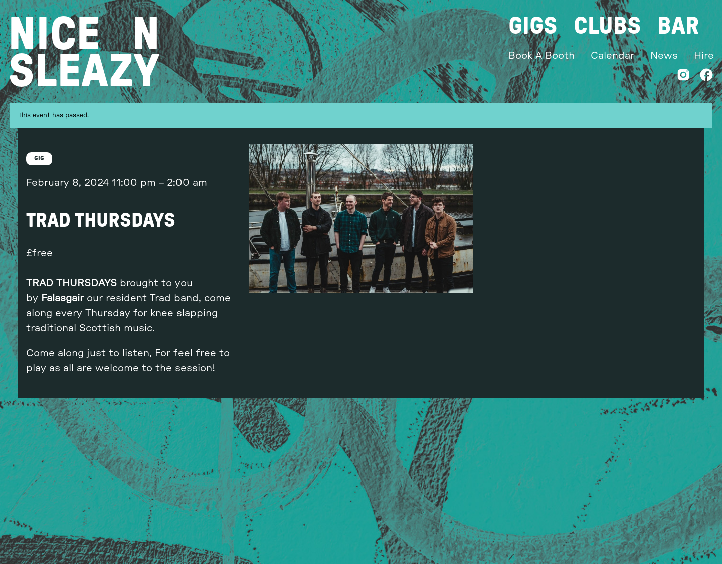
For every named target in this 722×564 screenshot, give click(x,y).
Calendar (612, 56)
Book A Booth (541, 56)
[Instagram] (683, 77)
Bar (678, 26)
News (664, 56)
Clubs (607, 26)
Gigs (533, 26)
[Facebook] (706, 77)
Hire (704, 56)
